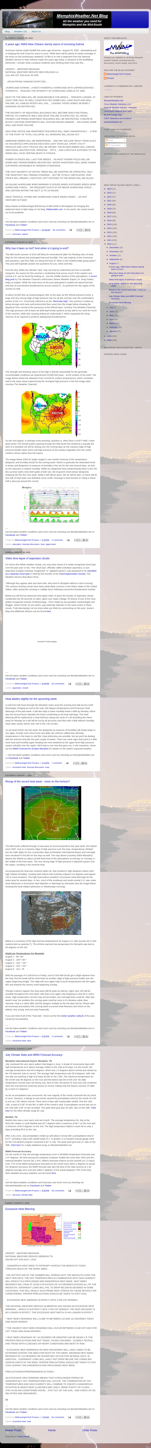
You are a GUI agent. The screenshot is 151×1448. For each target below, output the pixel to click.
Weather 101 (20, 31)
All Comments (113, 145)
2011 (109, 240)
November (114, 251)
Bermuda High (60, 301)
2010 (109, 244)
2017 (109, 216)
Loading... (108, 89)
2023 (109, 193)
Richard (110, 78)
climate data (27, 1195)
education (16, 544)
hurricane (16, 234)
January (113, 331)
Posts (109, 140)
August (112, 263)
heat (43, 544)
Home (52, 1430)
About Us (36, 31)
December (114, 247)
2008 (109, 340)
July (111, 307)
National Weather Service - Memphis (120, 107)
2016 (109, 220)
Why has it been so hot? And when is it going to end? (37, 248)
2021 (109, 201)
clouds (25, 688)
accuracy (16, 1195)
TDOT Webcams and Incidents (117, 118)
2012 (109, 236)
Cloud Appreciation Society (72, 574)
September (114, 259)
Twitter (23, 225)
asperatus (16, 688)
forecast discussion (30, 544)
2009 (109, 336)
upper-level (51, 544)
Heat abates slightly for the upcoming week (31, 698)
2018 (109, 212)
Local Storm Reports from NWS (118, 111)
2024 (109, 189)
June (111, 311)
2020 (109, 204)
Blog (7, 31)
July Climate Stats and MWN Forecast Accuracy (33, 1054)
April (111, 319)
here (48, 611)
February (113, 327)
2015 (109, 224)
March (112, 323)
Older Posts (89, 1430)
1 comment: (57, 763)
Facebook (10, 225)
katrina (25, 234)
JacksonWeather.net (113, 122)
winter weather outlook (72, 1016)
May (111, 315)
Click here (16, 1145)
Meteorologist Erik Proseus (119, 74)
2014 (109, 228)
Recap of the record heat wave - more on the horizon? (37, 781)
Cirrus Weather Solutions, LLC (117, 104)
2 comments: (58, 540)
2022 (109, 197)
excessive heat (19, 767)
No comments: (59, 230)
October (113, 255)
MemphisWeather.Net (113, 100)
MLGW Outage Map (113, 115)
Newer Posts (13, 1430)
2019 (109, 209)
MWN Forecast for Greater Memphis (31, 748)
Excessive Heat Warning (20, 1208)
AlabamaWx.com (54, 209)
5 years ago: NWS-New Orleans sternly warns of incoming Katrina (44, 44)
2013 (109, 232)
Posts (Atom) (23, 1436)
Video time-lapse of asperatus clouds (27, 558)
